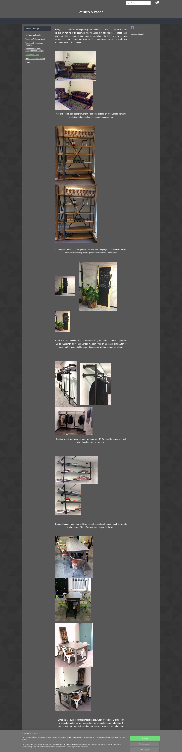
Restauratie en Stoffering (35, 59)
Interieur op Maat (32, 55)
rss (88, 747)
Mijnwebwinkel (115, 747)
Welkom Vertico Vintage (35, 35)
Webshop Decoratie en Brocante (34, 44)
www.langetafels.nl (137, 34)
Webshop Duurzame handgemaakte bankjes (35, 50)
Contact (29, 62)
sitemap (83, 747)
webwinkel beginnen (96, 747)
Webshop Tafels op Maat (35, 39)
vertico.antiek (138, 27)
